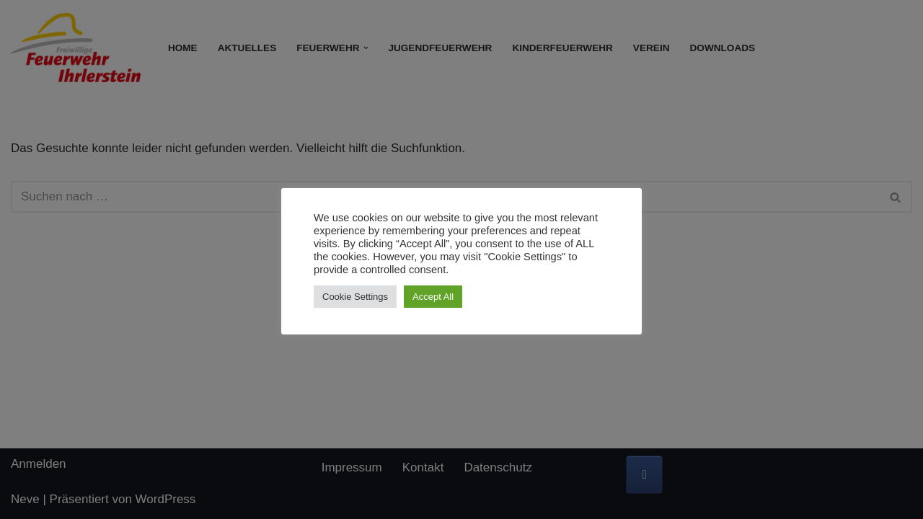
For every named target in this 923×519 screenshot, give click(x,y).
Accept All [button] (433, 296)
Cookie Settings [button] (355, 296)
